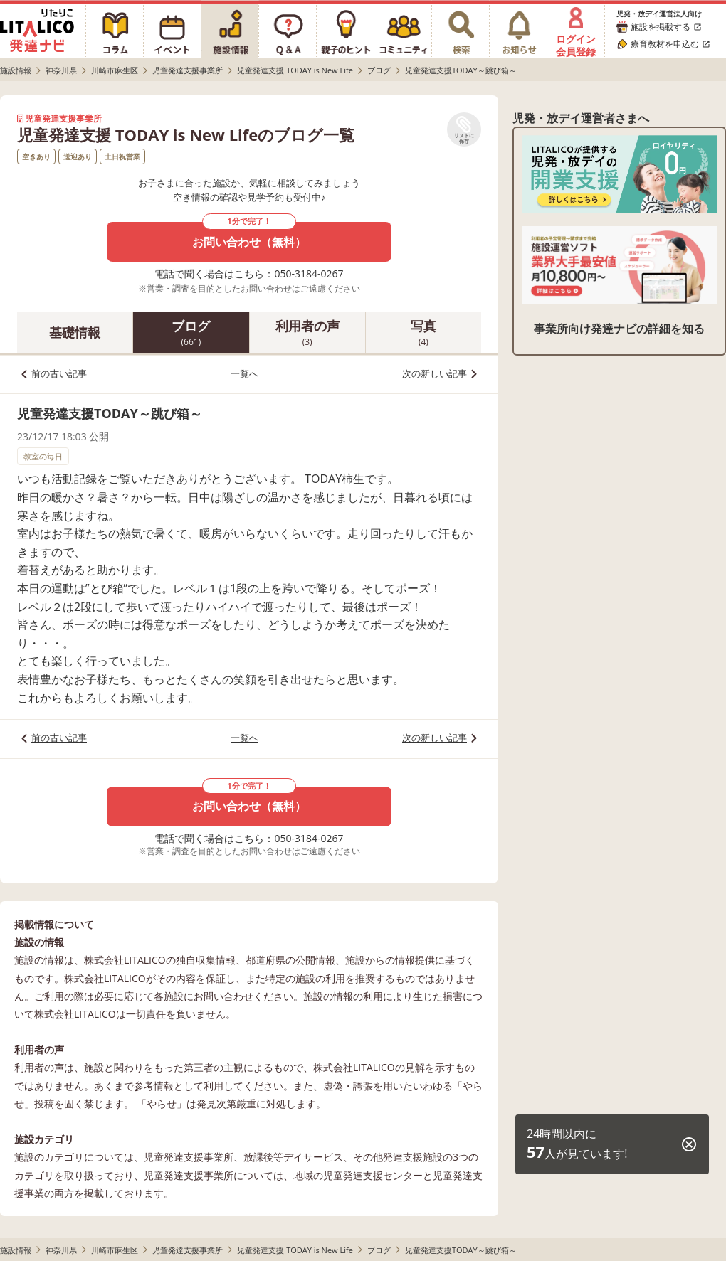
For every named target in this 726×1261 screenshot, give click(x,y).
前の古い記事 (59, 373)
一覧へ (244, 373)
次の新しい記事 (434, 373)
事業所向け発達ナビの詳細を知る (619, 328)
